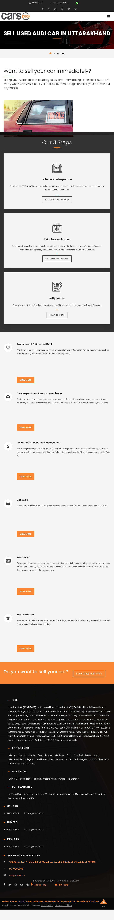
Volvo (12, 764)
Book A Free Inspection (89, 674)
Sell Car (39, 794)
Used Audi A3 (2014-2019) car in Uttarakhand (65, 724)
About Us (15, 902)
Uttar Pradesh (23, 779)
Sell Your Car (57, 315)
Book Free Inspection (57, 199)
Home (5, 902)
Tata (40, 755)
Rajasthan (72, 779)
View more (25, 380)
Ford (69, 755)
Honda (31, 755)
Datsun (30, 764)
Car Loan (26, 902)
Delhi (11, 779)
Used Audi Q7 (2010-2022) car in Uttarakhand (80, 712)
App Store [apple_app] (61, 885)
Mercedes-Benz (16, 759)
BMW (88, 755)
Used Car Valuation (84, 794)
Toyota (48, 755)
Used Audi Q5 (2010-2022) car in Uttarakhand (32, 712)
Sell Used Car (15, 794)
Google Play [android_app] (38, 885)
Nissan (69, 759)
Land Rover (41, 759)
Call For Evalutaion (57, 258)
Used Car (29, 794)
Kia (75, 755)
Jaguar (30, 759)
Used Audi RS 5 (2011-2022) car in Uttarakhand (52, 740)
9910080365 (37, 3)
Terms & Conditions (63, 905)
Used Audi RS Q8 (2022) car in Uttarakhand (56, 728)
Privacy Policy (47, 905)
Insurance (38, 902)
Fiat (51, 759)
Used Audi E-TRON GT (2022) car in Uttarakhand (49, 732)
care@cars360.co (61, 3)
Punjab (61, 779)
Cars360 (20, 905)
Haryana (37, 779)
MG (81, 755)
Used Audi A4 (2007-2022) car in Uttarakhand (32, 707)
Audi (96, 755)
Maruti (12, 755)
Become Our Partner (88, 902)
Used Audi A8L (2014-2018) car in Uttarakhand (73, 716)
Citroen (20, 764)
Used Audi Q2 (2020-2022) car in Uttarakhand (68, 720)
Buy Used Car (27, 798)
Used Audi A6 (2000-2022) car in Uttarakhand (81, 707)
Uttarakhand (49, 779)
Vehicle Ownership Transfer (59, 794)
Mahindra (59, 755)
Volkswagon (81, 759)
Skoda (92, 759)
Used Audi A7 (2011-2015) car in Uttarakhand (59, 736)
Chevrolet (103, 759)
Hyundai (22, 755)
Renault (59, 759)
